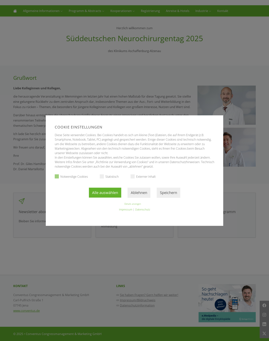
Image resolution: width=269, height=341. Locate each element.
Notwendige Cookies (71, 176)
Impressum (125, 209)
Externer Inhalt (143, 176)
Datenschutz (142, 209)
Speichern (168, 192)
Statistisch (109, 176)
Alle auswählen (105, 192)
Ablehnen (139, 192)
